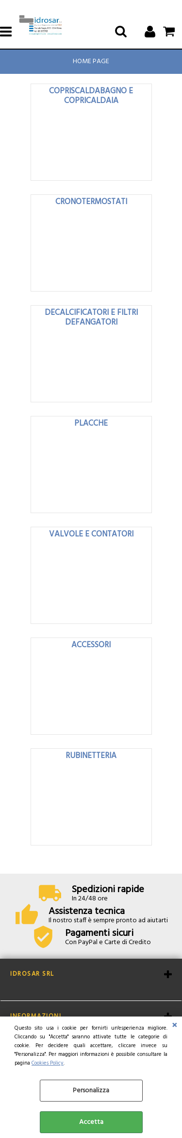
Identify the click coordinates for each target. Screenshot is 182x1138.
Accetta (91, 1122)
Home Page (91, 61)
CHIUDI (174, 1026)
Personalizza (91, 1090)
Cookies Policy (48, 1063)
